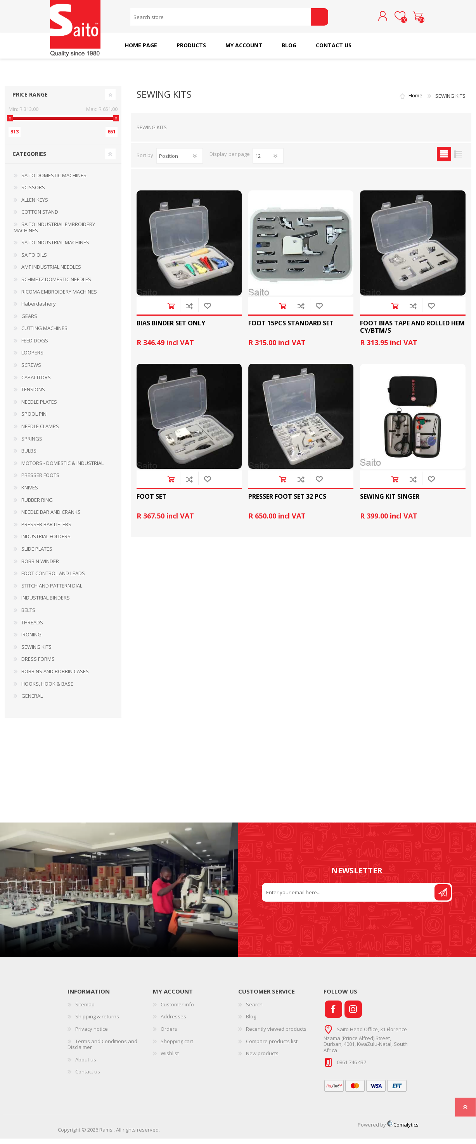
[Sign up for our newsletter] (348, 898)
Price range (30, 100)
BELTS (28, 615)
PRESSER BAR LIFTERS (46, 529)
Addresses (173, 1021)
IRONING (31, 639)
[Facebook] (333, 1014)
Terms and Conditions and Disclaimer (102, 1049)
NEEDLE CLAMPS (40, 431)
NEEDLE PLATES (39, 407)
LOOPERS (32, 357)
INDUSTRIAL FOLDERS (46, 541)
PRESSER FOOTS (40, 480)
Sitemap (85, 1009)
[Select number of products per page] (268, 161)
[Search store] (220, 19)
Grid (444, 159)
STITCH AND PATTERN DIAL (51, 591)
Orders (169, 1034)
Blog (251, 1021)
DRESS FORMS (38, 664)
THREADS (32, 627)
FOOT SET (151, 502)
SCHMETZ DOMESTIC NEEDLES (56, 284)
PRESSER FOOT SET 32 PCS (287, 502)
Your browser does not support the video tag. (119, 895)
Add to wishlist (207, 311)
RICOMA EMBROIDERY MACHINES (59, 297)
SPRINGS (31, 444)
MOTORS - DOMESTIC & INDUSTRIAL (62, 468)
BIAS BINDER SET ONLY (171, 328)
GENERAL (32, 701)
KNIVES (29, 492)
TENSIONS (33, 394)
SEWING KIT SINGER (389, 502)
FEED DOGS (34, 345)
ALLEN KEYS (34, 205)
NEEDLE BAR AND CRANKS (51, 517)
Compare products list (272, 1046)
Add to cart (171, 311)
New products (262, 1058)
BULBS (28, 456)
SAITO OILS (34, 260)
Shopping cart (410, 19)
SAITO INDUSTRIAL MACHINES (55, 247)
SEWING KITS (36, 652)
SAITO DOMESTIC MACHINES (54, 180)
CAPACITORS (36, 382)
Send (442, 898)
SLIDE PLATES (36, 554)
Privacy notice (91, 1034)
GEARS (29, 321)
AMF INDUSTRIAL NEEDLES (51, 272)
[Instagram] (353, 1014)
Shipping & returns (97, 1021)
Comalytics (403, 1130)
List (458, 159)
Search (319, 19)
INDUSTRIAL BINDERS (45, 603)
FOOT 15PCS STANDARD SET (291, 328)
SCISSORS (33, 192)
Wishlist (170, 1058)
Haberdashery (38, 309)
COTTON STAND (39, 217)
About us (85, 1064)
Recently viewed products (276, 1034)
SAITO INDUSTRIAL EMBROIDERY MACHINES (54, 232)
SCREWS (31, 370)
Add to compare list (189, 311)
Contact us (87, 1076)
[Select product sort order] (179, 161)
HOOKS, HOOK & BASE (47, 689)
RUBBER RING (37, 505)
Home (415, 101)
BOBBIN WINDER (40, 566)
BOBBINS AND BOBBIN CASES (55, 676)
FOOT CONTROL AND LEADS (53, 578)
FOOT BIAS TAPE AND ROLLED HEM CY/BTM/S (412, 332)
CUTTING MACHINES (44, 333)
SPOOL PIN (34, 419)
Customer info (177, 1009)
